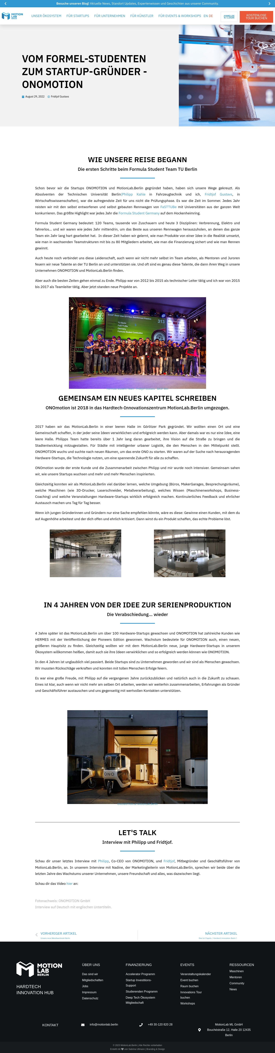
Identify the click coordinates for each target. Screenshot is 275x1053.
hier (70, 883)
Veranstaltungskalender (195, 974)
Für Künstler (141, 16)
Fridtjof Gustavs (218, 194)
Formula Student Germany (138, 213)
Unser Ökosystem (46, 16)
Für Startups (78, 16)
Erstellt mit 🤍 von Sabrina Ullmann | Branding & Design (137, 1049)
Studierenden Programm (142, 991)
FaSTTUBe (168, 207)
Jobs (85, 986)
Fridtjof (169, 861)
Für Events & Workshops (179, 16)
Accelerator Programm (140, 974)
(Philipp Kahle (133, 194)
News (233, 989)
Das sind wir (90, 974)
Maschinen (236, 971)
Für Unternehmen (109, 16)
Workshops (187, 1003)
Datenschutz (90, 998)
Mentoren (235, 977)
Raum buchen (189, 986)
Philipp (103, 861)
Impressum (89, 992)
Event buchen (189, 980)
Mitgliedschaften (92, 980)
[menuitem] (206, 16)
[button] (5, 3)
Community (236, 983)
